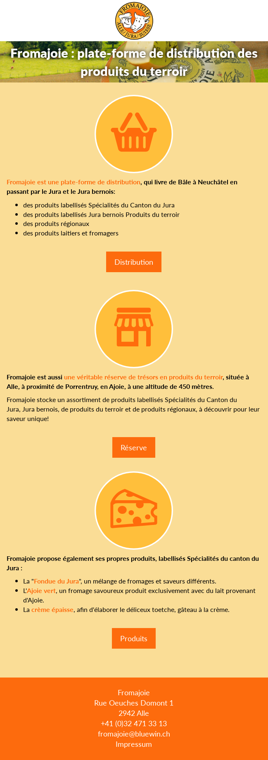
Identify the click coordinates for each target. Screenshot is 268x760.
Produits (133, 638)
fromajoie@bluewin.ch (134, 733)
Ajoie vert (41, 590)
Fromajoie (134, 20)
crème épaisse (52, 609)
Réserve (134, 447)
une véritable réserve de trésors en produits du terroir (143, 376)
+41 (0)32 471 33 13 (134, 723)
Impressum (134, 744)
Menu (259, 20)
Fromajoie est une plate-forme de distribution (73, 181)
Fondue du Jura (56, 581)
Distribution (133, 261)
